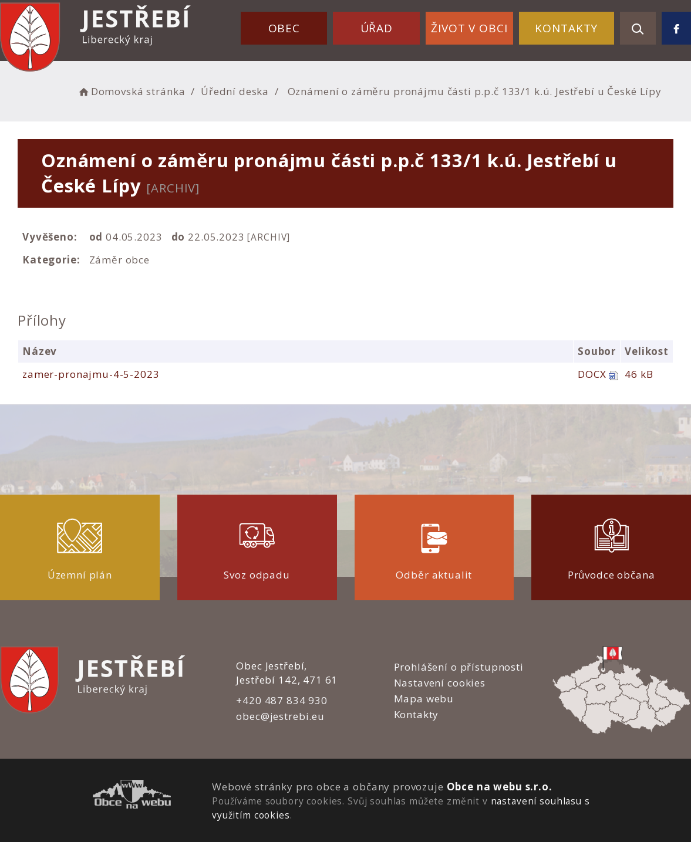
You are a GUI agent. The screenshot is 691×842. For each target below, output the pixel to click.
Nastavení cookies (440, 682)
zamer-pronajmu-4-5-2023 (91, 374)
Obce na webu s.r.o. (499, 786)
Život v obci (469, 28)
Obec (284, 28)
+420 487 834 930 (282, 700)
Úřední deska (235, 91)
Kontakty (566, 28)
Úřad (376, 28)
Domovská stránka (131, 91)
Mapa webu (424, 698)
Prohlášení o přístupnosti (459, 667)
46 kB (639, 374)
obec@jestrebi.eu (280, 716)
